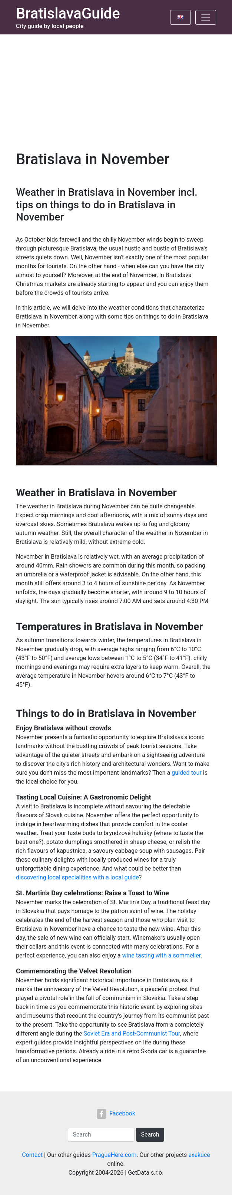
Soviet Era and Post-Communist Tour (131, 1033)
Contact (32, 1154)
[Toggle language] (180, 17)
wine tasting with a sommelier (161, 955)
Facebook (116, 1113)
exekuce (199, 1154)
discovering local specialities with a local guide (77, 877)
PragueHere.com (114, 1154)
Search (150, 1134)
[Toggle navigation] (205, 17)
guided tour (187, 772)
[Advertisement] (116, 90)
